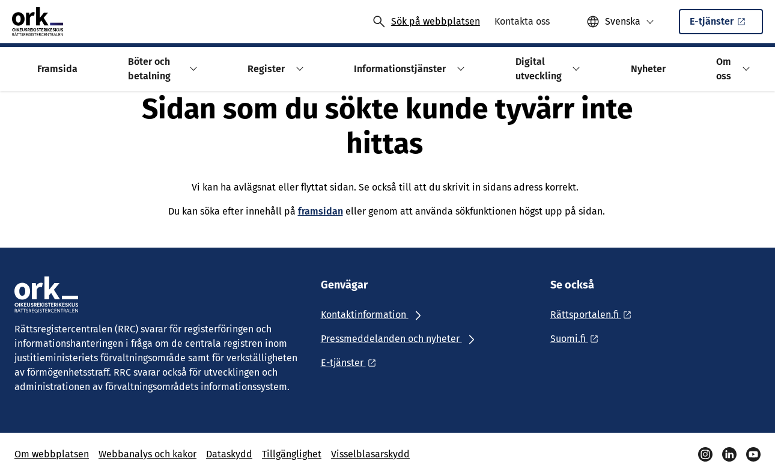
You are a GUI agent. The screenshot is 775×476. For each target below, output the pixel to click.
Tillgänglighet (291, 454)
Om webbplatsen (51, 454)
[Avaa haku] (426, 21)
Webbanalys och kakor (147, 454)
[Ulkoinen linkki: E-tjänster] (352, 362)
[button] (620, 22)
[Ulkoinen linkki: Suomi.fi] (577, 338)
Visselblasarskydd (370, 454)
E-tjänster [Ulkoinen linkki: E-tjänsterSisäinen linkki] (724, 25)
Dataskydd (229, 454)
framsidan (320, 211)
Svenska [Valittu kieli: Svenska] (622, 21)
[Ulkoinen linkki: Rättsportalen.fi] (594, 314)
